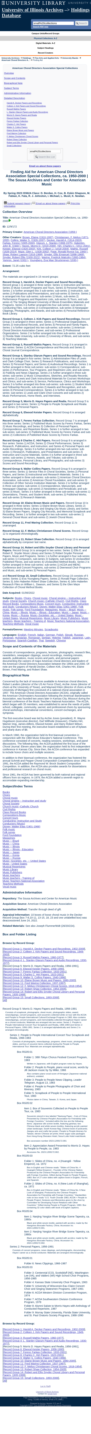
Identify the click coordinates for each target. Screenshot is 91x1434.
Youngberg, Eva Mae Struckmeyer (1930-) (54, 260)
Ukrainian (8, 637)
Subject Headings (45, 48)
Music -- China (11, 843)
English (22, 634)
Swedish (50, 640)
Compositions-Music (32, 603)
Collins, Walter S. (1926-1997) (28, 240)
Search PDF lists (40, 27)
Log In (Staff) (45, 1386)
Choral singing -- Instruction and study (24, 800)
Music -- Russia (20, 615)
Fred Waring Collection (16, 133)
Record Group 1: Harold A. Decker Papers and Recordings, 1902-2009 (43, 948)
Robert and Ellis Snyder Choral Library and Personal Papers (32, 142)
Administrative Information (17, 93)
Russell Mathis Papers (16, 109)
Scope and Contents (14, 78)
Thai (41, 640)
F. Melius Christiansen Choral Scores (22, 136)
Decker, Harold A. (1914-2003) (64, 240)
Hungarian (21, 637)
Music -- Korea (11, 855)
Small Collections (14, 145)
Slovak (69, 634)
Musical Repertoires (31, 618)
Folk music (9, 829)
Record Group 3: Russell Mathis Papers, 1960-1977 (33, 957)
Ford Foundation (34, 609)
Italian (40, 634)
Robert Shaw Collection (17, 139)
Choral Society (18, 601)
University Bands (70, 58)
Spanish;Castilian (27, 640)
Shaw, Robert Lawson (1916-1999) (22, 254)
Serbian (46, 637)
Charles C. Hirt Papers (16, 124)
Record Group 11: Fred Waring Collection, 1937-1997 (34, 983)
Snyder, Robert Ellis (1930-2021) (21, 257)
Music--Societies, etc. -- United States (52, 615)
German (50, 634)
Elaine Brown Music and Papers (20, 130)
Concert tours (52, 603)
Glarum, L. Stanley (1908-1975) (54, 243)
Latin (87, 637)
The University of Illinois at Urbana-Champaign (52, 1405)
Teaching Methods (13, 623)
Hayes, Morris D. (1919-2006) (39, 245)
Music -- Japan (70, 612)
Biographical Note (13, 83)
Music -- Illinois (19, 612)
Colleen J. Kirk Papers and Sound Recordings (26, 106)
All (4, 1000)
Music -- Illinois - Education (44, 612)
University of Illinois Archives (32, 10)
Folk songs (17, 609)
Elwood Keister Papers (16, 118)
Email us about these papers (45, 166)
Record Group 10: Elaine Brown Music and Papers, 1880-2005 (39, 980)
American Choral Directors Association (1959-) (50, 232)
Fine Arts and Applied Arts (47, 58)
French (32, 634)
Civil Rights (71, 601)
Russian (78, 634)
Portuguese (9, 640)
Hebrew (56, 637)
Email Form (52, 1394)
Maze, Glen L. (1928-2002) (33, 251)
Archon (43, 1403)
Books (18, 598)
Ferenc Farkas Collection (17, 121)
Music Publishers (70, 618)
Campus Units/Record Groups (45, 33)
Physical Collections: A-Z (45, 38)
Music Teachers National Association (68, 621)
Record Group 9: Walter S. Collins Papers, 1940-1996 (34, 977)
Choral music (40, 598)
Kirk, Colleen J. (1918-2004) (53, 248)
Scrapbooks (51, 629)
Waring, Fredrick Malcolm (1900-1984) (64, 257)
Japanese (77, 637)
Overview (9, 73)
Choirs (27, 598)
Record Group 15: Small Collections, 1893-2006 (30, 997)
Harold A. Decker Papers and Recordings (24, 103)
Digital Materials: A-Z (45, 43)
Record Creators (45, 53)
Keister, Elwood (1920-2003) (19, 248)
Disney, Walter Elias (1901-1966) (58, 606)
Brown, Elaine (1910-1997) (37, 237)
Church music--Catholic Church (46, 601)
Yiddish (66, 637)
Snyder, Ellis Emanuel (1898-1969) (64, 254)
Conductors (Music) (26, 606)
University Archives (10, 58)
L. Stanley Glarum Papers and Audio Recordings (27, 112)
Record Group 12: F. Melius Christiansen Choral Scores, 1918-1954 (42, 986)
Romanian (34, 637)
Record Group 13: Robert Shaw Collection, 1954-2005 (34, 988)
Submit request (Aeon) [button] (17, 203)
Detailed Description (14, 98)
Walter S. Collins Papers (17, 127)
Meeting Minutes (33, 629)
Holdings (27, 58)
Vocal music (32, 623)
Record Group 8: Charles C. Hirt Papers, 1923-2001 (33, 974)
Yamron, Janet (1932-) (15, 260)
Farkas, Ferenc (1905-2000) (19, 243)
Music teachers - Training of (30, 621)
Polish (59, 634)
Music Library (51, 618)
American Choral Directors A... (15, 60)
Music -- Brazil (67, 609)
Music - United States (15, 863)
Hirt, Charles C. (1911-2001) (73, 245)
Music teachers (11, 875)
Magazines (51, 609)
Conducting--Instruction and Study (22, 820)
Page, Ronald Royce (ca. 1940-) (69, 251)
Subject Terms (11, 88)
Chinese (61, 640)
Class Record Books (14, 812)
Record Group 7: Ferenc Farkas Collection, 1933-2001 (34, 971)
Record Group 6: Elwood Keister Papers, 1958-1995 (33, 968)
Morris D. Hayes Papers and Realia (22, 115)
